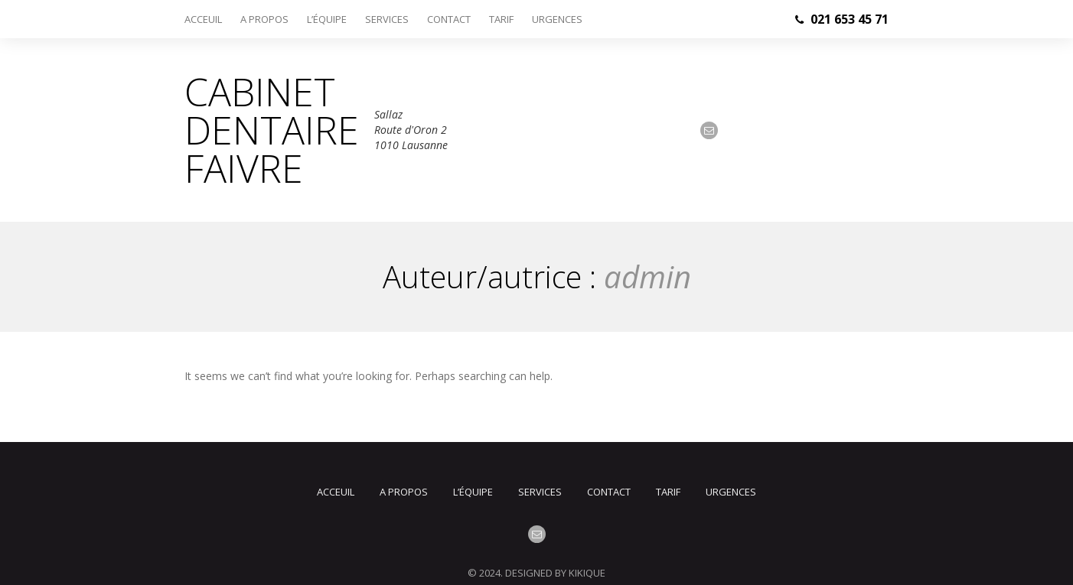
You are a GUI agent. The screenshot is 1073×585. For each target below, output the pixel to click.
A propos (264, 19)
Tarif (501, 19)
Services (387, 19)
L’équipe (327, 19)
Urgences (557, 19)
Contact (449, 19)
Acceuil (203, 19)
